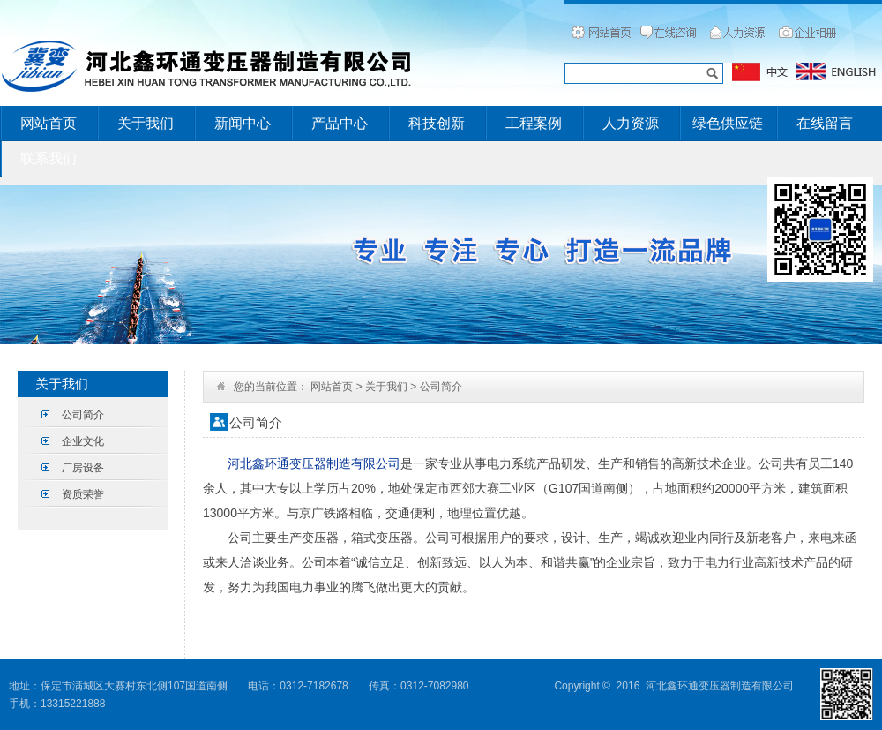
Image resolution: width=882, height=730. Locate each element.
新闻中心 (242, 123)
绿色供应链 (727, 123)
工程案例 (533, 123)
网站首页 (48, 123)
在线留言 (824, 123)
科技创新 (436, 123)
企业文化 (83, 441)
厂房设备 (83, 468)
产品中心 (339, 123)
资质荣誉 (83, 494)
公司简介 (83, 415)
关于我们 (145, 123)
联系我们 (48, 158)
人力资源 (630, 123)
